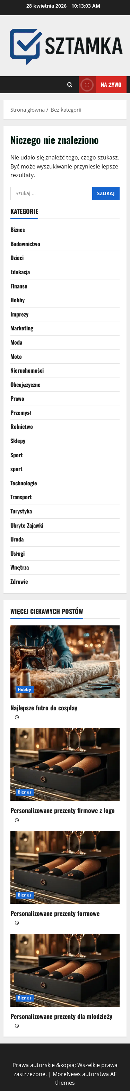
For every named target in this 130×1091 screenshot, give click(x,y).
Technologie (23, 483)
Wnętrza (19, 567)
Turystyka (21, 511)
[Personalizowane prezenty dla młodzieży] (65, 970)
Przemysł (20, 412)
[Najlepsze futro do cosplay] (65, 661)
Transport (21, 497)
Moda (16, 342)
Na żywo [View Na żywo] (100, 84)
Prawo (17, 398)
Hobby (17, 300)
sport (16, 469)
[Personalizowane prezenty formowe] (65, 867)
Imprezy (19, 314)
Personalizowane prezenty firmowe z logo (62, 810)
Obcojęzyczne (25, 384)
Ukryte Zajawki (26, 525)
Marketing (21, 328)
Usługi (17, 553)
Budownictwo (25, 244)
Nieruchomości (27, 370)
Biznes (17, 229)
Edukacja (20, 272)
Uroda (17, 539)
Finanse (18, 286)
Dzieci (17, 257)
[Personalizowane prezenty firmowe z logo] (65, 764)
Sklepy (17, 440)
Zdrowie (19, 581)
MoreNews (67, 1074)
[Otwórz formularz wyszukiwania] (69, 85)
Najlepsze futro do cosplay (43, 707)
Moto (16, 356)
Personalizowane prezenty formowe (54, 913)
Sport (16, 455)
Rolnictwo (21, 426)
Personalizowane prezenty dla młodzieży (61, 1016)
